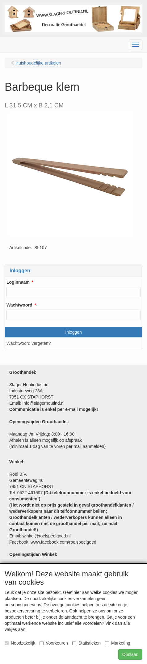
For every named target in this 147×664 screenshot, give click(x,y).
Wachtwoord (19, 305)
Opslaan (130, 654)
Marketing (117, 643)
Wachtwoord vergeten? (28, 343)
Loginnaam (18, 282)
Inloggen (73, 332)
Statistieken (86, 643)
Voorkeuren (54, 643)
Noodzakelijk (20, 643)
